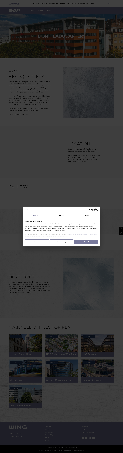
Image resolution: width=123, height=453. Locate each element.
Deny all (37, 242)
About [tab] (87, 215)
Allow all (86, 242)
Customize (61, 242)
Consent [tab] (36, 215)
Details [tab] (61, 215)
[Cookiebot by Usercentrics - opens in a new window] (90, 210)
